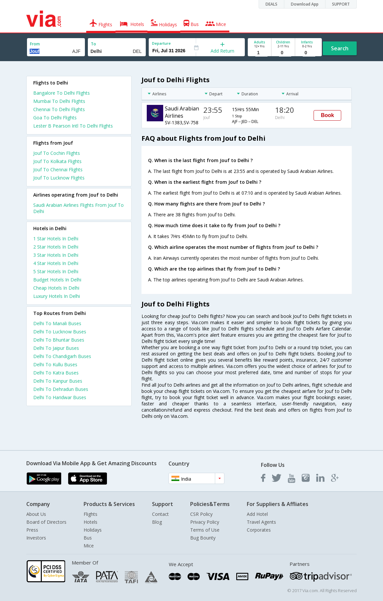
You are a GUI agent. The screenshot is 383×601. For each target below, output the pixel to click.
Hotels (90, 522)
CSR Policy (201, 514)
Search (339, 48)
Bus (88, 538)
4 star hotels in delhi (55, 263)
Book (327, 115)
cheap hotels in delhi (56, 288)
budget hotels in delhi (57, 279)
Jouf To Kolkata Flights (57, 161)
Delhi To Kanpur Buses (57, 381)
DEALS (271, 4)
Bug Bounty (203, 538)
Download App (305, 4)
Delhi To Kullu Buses (55, 364)
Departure (161, 43)
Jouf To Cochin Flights (56, 153)
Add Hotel (257, 514)
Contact (160, 514)
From (35, 44)
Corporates (259, 530)
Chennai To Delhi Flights (59, 109)
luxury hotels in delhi (56, 296)
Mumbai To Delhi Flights (59, 101)
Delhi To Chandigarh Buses (62, 356)
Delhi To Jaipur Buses (56, 348)
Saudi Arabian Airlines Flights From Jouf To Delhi (78, 208)
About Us (36, 514)
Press (32, 530)
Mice (89, 545)
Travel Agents (261, 522)
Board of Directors (46, 522)
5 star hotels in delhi (55, 271)
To (93, 44)
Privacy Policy (204, 522)
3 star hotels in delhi (55, 255)
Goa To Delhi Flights (55, 117)
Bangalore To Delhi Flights (61, 93)
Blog (157, 522)
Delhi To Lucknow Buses (59, 331)
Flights (90, 514)
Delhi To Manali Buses (57, 323)
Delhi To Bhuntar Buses (58, 340)
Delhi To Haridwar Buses (59, 397)
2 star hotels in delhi (55, 247)
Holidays (93, 530)
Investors (36, 538)
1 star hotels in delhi (55, 238)
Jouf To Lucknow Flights (59, 178)
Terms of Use (204, 530)
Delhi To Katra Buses (56, 373)
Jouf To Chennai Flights (58, 169)
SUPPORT (341, 4)
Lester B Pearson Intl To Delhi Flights (73, 126)
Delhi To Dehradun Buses (60, 389)
